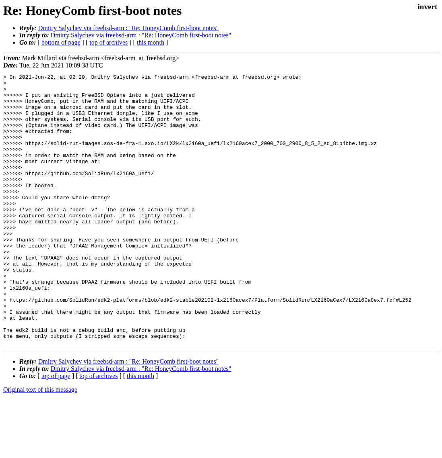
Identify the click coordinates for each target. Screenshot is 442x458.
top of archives (108, 42)
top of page (55, 430)
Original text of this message (40, 443)
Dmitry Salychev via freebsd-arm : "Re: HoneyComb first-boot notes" (128, 28)
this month (150, 42)
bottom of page (61, 42)
